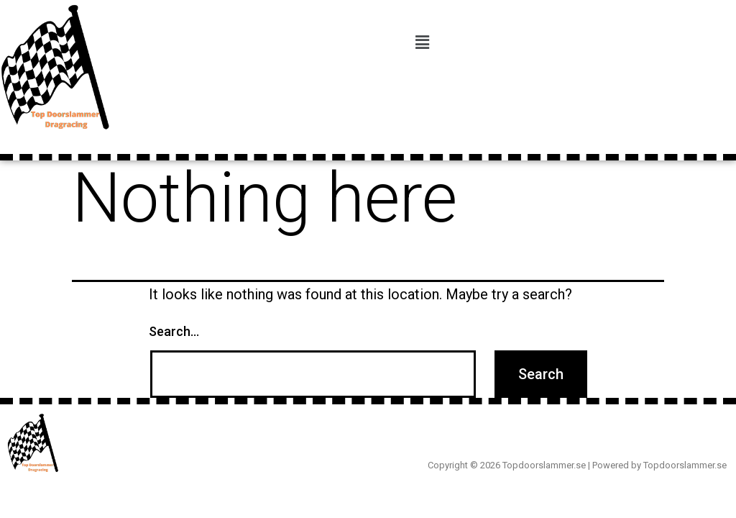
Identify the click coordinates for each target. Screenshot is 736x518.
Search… (174, 331)
